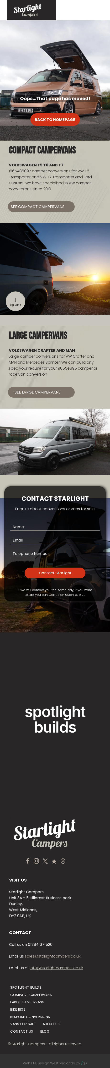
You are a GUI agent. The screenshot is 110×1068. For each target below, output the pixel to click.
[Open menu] (92, 10)
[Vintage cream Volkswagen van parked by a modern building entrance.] (80, 665)
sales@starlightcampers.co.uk (52, 951)
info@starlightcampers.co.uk (56, 963)
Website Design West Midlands (49, 1058)
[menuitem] (26, 982)
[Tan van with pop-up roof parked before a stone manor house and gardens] (29, 665)
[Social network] (54, 857)
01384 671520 (75, 590)
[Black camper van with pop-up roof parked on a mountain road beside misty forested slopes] (80, 766)
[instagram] (36, 857)
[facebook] (27, 857)
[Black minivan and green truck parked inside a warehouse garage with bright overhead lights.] (29, 766)
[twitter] (45, 857)
